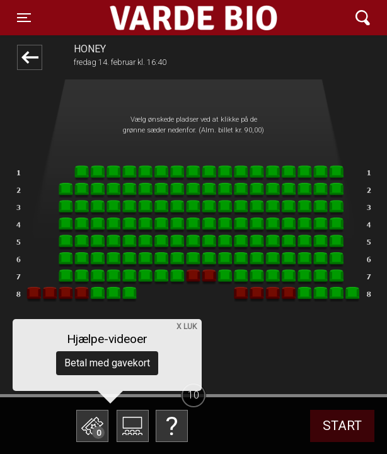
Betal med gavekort (107, 363)
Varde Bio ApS (147, 17)
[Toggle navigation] (23, 18)
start (342, 425)
